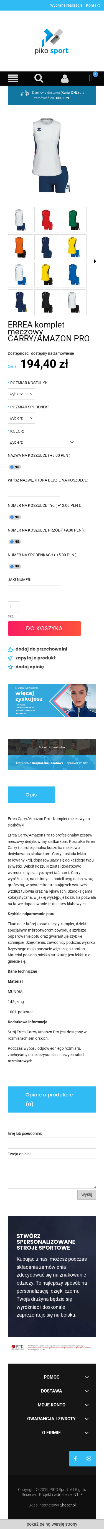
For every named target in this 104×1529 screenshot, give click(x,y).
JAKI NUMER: (19, 579)
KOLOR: (16, 431)
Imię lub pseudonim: (25, 1133)
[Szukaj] (39, 78)
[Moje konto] (65, 78)
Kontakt (93, 5)
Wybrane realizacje (66, 5)
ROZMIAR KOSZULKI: (27, 383)
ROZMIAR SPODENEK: (28, 407)
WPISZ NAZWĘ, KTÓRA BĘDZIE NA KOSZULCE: (48, 480)
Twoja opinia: (19, 1154)
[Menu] (13, 78)
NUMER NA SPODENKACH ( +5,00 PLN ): (42, 555)
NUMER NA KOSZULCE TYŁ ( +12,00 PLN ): (44, 505)
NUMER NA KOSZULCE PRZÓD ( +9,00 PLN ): (46, 530)
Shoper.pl (68, 1505)
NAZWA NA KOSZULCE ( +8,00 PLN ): (39, 455)
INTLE (77, 1494)
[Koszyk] (91, 78)
